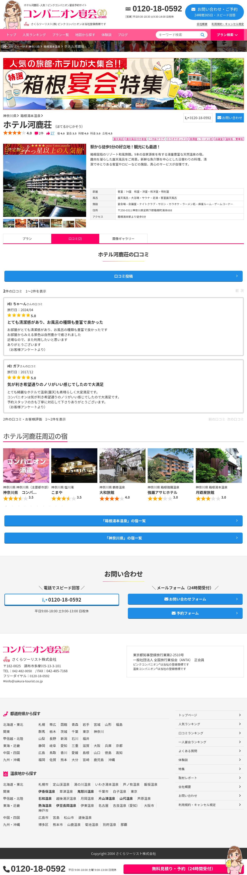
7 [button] (44, 516)
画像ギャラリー (123, 240)
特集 (182, 787)
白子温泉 (119, 807)
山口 (97, 768)
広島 (41, 768)
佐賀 (52, 775)
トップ (11, 34)
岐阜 (52, 761)
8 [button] (50, 516)
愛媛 (75, 768)
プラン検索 (225, 34)
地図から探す (85, 34)
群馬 (41, 747)
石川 (75, 754)
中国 (6, 768)
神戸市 (43, 826)
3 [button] (19, 516)
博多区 (43, 840)
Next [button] (240, 482)
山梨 (41, 754)
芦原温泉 (144, 814)
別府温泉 (109, 840)
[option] (44, 186)
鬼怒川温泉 (85, 807)
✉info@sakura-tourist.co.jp (24, 697)
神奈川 (99, 747)
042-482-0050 (22, 687)
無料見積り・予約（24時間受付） (183, 868)
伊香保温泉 (46, 807)
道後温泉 (85, 833)
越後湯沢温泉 (66, 814)
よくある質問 (189, 768)
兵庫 (108, 761)
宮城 (97, 740)
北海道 (8, 740)
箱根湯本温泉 (60, 46)
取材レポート (189, 796)
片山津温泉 (106, 814)
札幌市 (43, 800)
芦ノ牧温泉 (131, 800)
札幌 (41, 740)
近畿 (16, 761)
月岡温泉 (87, 814)
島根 (86, 768)
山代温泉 (126, 814)
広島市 (43, 833)
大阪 (97, 761)
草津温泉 (66, 807)
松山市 (69, 833)
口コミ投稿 (124, 279)
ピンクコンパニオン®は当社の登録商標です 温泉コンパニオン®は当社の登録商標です (165, 684)
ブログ (123, 34)
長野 (52, 754)
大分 (75, 775)
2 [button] (12, 516)
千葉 (75, 747)
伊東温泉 (87, 821)
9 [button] (56, 516)
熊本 (64, 775)
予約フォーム (185, 628)
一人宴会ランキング (194, 759)
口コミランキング (192, 750)
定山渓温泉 (61, 800)
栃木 (52, 747)
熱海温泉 (45, 821)
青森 (75, 740)
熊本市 (58, 840)
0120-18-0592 (157, 8)
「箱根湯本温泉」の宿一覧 (123, 531)
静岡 (41, 761)
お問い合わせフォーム (185, 613)
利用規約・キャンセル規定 (228, 24)
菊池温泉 (92, 840)
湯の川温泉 (82, 800)
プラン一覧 (60, 34)
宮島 (56, 833)
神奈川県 (39, 46)
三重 (75, 761)
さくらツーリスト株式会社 (36, 675)
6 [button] (37, 516)
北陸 (20, 754)
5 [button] (31, 516)
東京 (86, 747)
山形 (108, 740)
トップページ (15, 46)
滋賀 (86, 761)
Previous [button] (7, 482)
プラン (27, 240)
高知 (119, 768)
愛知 (64, 761)
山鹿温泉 (74, 840)
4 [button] (25, 516)
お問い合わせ (226, 119)
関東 (6, 747)
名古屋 (103, 821)
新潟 (64, 754)
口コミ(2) (75, 240)
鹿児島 (99, 775)
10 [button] (62, 516)
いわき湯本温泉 (107, 800)
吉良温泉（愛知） (126, 821)
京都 (119, 761)
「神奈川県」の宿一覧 (123, 550)
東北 (20, 740)
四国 (16, 768)
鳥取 (52, 768)
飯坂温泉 (151, 800)
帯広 (52, 740)
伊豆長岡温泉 (66, 821)
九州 (6, 775)
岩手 (86, 740)
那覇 (124, 840)
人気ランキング (34, 34)
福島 (119, 740)
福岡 (41, 775)
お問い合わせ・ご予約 (214, 11)
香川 (64, 768)
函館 (64, 740)
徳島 (108, 768)
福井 (86, 754)
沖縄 (16, 775)
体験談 (106, 34)
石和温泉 (45, 814)
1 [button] (6, 516)
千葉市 (103, 807)
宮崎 (86, 775)
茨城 (64, 747)
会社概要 (202, 24)
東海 (6, 761)
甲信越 (8, 754)
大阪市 (149, 821)
